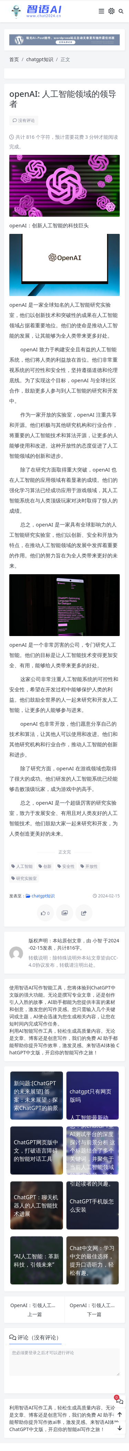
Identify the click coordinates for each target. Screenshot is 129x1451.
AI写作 (36, 987)
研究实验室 (24, 878)
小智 (98, 940)
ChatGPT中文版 (26, 1429)
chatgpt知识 (39, 59)
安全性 (66, 866)
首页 (14, 59)
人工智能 (22, 866)
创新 (45, 866)
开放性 (89, 866)
